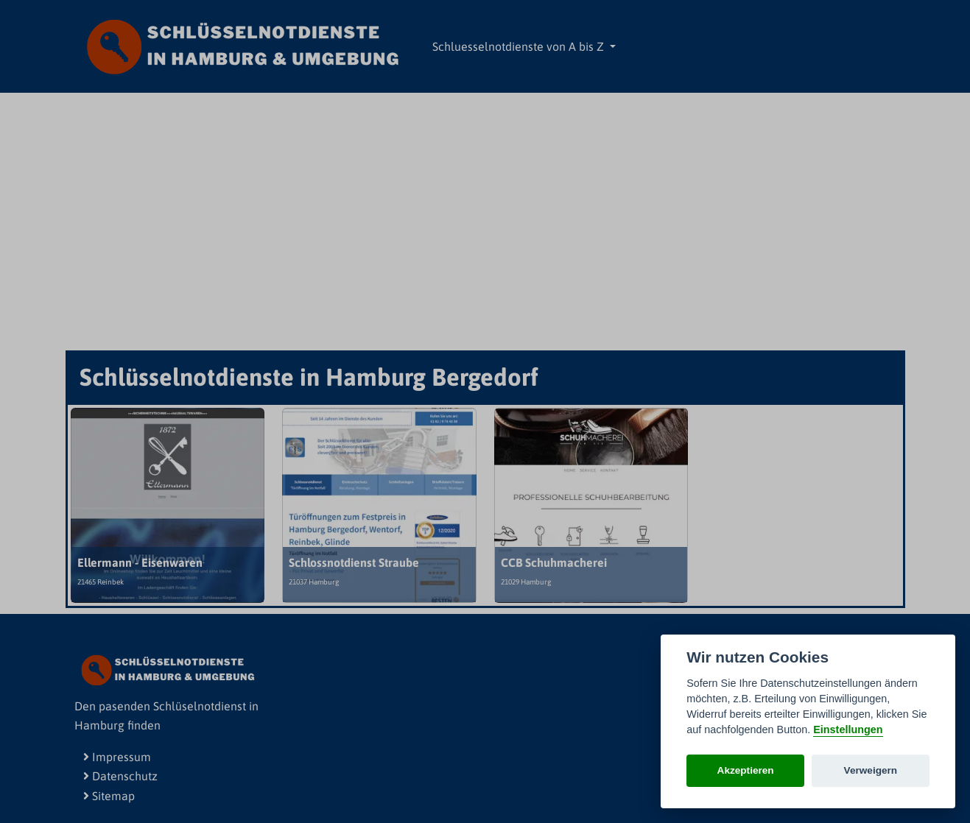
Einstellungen (847, 729)
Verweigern (871, 770)
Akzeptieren (745, 770)
